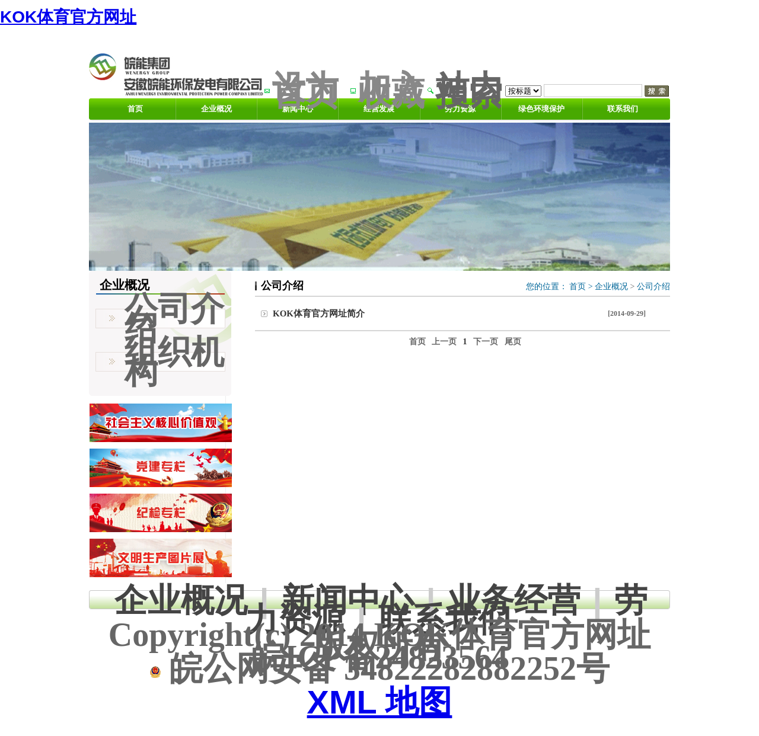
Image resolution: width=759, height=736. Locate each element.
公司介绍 (653, 286)
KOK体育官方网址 (68, 17)
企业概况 (216, 108)
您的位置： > (560, 286)
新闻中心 (347, 600)
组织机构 (174, 361)
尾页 (513, 341)
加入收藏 (391, 90)
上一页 (444, 341)
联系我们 (622, 108)
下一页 (485, 341)
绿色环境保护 (541, 108)
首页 (135, 108)
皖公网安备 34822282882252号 (379, 668)
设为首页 (305, 90)
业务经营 (514, 600)
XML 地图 (379, 702)
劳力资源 (460, 108)
